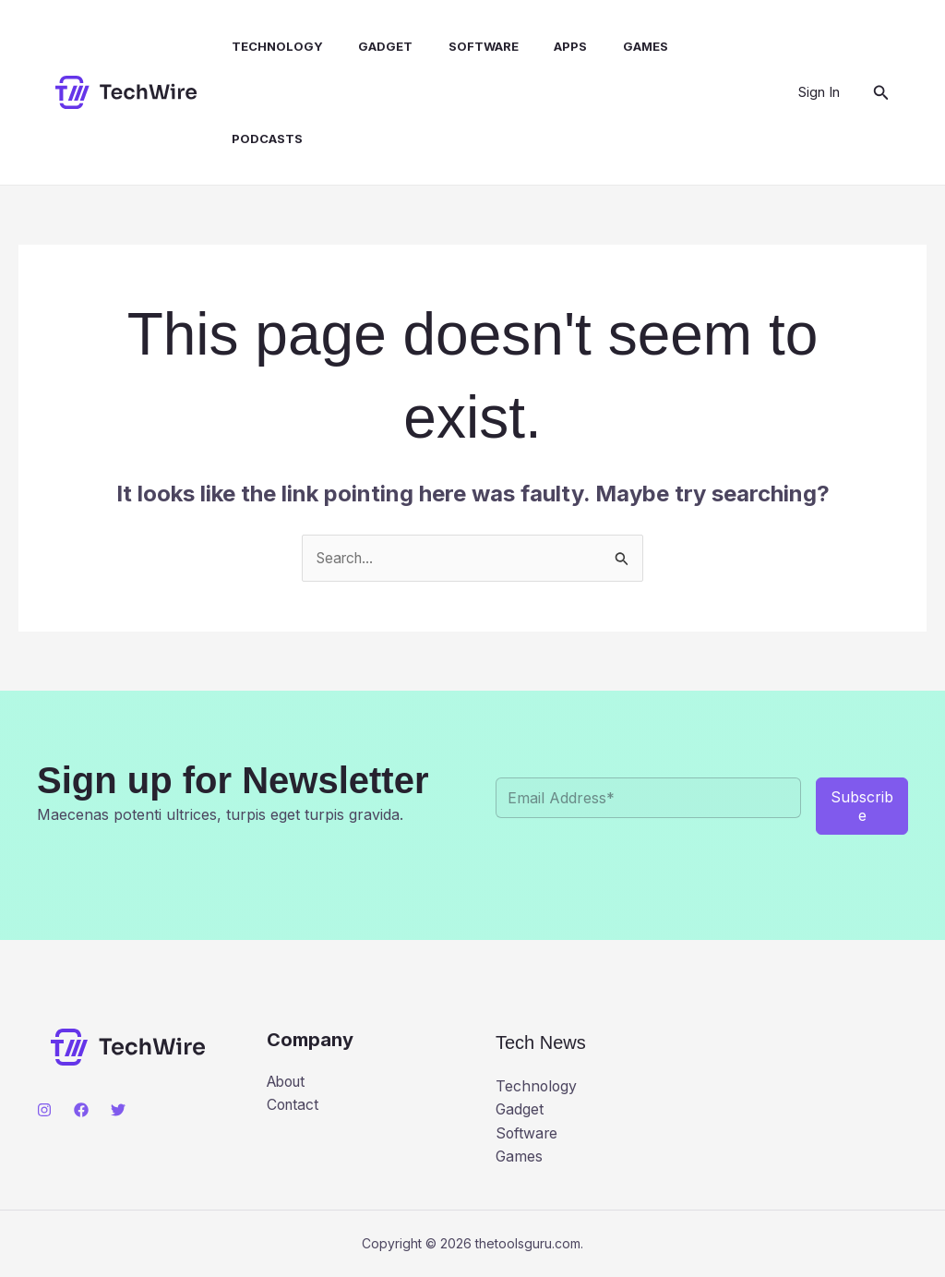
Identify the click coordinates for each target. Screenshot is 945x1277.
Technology (269, 46)
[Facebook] (81, 1110)
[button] (881, 92)
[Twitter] (118, 1110)
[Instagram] (44, 1110)
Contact (294, 1105)
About (288, 1082)
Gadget (371, 46)
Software (463, 46)
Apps (544, 46)
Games (613, 46)
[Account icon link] (819, 92)
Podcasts (258, 138)
